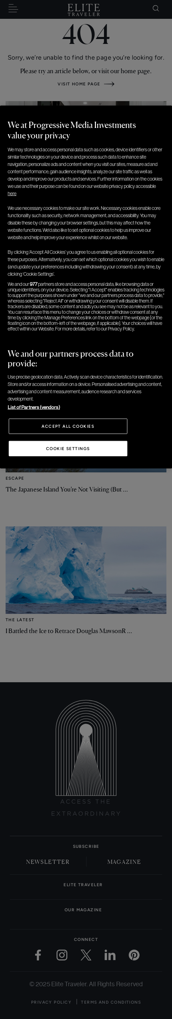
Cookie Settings (68, 448)
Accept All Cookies (68, 426)
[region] (86, 287)
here (12, 193)
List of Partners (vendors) (34, 407)
